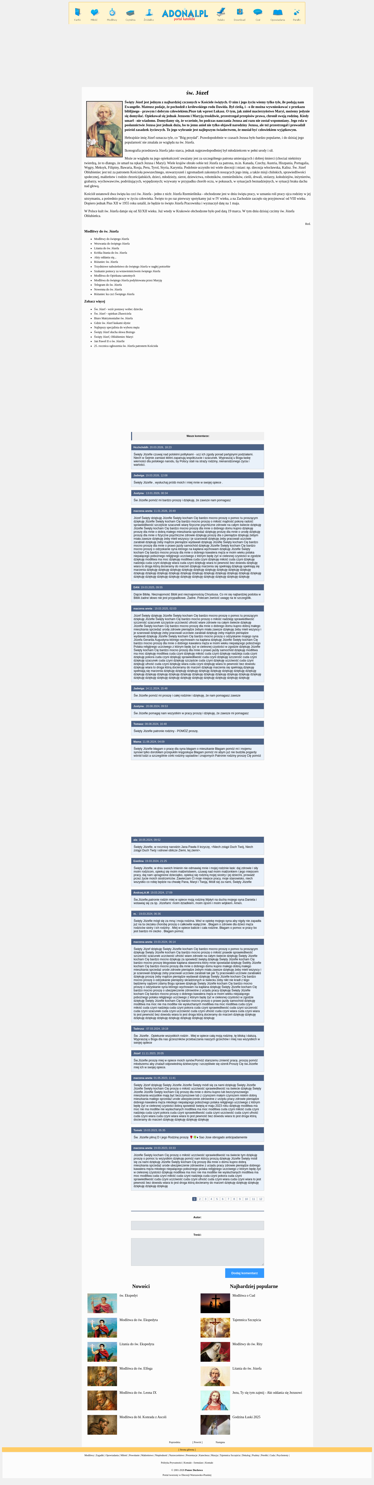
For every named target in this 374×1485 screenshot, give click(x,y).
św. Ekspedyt (128, 1300)
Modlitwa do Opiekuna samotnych (114, 275)
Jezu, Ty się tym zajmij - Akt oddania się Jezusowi (267, 1397)
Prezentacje (191, 1459)
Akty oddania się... (105, 257)
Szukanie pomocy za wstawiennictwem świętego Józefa (127, 271)
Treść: (197, 1234)
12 (260, 1199)
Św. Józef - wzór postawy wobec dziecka (118, 309)
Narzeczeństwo (176, 1459)
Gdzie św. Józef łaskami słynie (112, 323)
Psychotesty (283, 1459)
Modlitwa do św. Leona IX (137, 1397)
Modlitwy (89, 1459)
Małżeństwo (147, 1459)
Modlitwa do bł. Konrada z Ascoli (143, 1421)
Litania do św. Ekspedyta (136, 1348)
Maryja (214, 1459)
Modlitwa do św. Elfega (136, 1373)
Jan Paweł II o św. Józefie (109, 341)
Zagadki (100, 1459)
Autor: (197, 1217)
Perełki (264, 1459)
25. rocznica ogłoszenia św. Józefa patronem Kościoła (126, 346)
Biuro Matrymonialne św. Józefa (113, 318)
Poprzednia (174, 1446)
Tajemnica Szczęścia (247, 1324)
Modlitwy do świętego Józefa (111, 239)
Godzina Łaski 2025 (247, 1421)
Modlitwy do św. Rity (248, 1348)
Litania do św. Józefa (106, 248)
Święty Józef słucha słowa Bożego (114, 332)
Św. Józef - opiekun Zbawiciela (112, 313)
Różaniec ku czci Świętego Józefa (114, 294)
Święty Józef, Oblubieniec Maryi (113, 337)
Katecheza (204, 1459)
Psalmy (255, 1459)
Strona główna (187, 1454)
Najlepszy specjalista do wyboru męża (116, 327)
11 (253, 1199)
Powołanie (134, 1459)
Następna (220, 1446)
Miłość (123, 1459)
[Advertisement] (187, 56)
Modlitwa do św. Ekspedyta (138, 1324)
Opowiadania (112, 1459)
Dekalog (246, 1459)
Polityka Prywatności (171, 1467)
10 (246, 1199)
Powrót (197, 1446)
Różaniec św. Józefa (106, 262)
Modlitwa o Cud (244, 1300)
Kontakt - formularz (194, 1467)
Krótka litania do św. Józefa (110, 252)
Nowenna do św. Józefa (108, 289)
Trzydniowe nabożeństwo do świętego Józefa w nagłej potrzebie (132, 266)
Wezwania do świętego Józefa (112, 243)
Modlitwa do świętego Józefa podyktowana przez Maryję (128, 280)
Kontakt (209, 1467)
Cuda (272, 1459)
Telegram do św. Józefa (108, 284)
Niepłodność (161, 1459)
